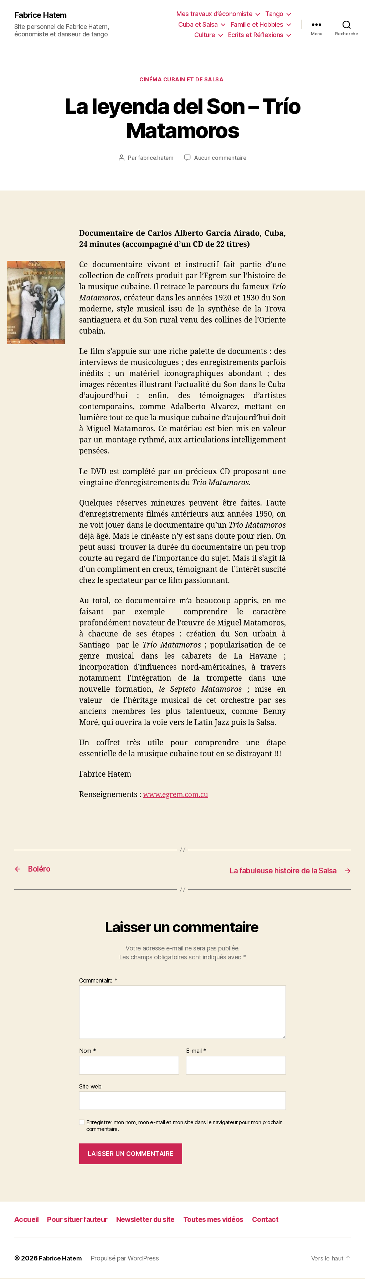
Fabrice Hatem (43, 15)
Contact (285, 1219)
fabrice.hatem (155, 158)
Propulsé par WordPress (127, 1259)
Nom (87, 1052)
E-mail (196, 1052)
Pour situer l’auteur (82, 1219)
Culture (204, 35)
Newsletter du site (155, 1219)
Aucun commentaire (220, 158)
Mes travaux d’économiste (214, 13)
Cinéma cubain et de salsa (183, 80)
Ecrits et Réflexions (255, 35)
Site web (90, 1087)
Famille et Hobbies (257, 24)
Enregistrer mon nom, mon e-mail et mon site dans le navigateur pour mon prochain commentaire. (184, 1126)
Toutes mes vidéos (229, 1219)
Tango (274, 13)
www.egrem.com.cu (178, 796)
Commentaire (98, 981)
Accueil (27, 1219)
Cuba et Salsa (198, 24)
